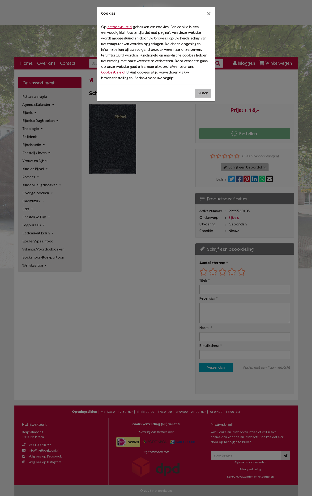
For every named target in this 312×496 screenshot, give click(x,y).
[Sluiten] (209, 13)
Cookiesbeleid (112, 72)
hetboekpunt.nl (119, 27)
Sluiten (203, 93)
